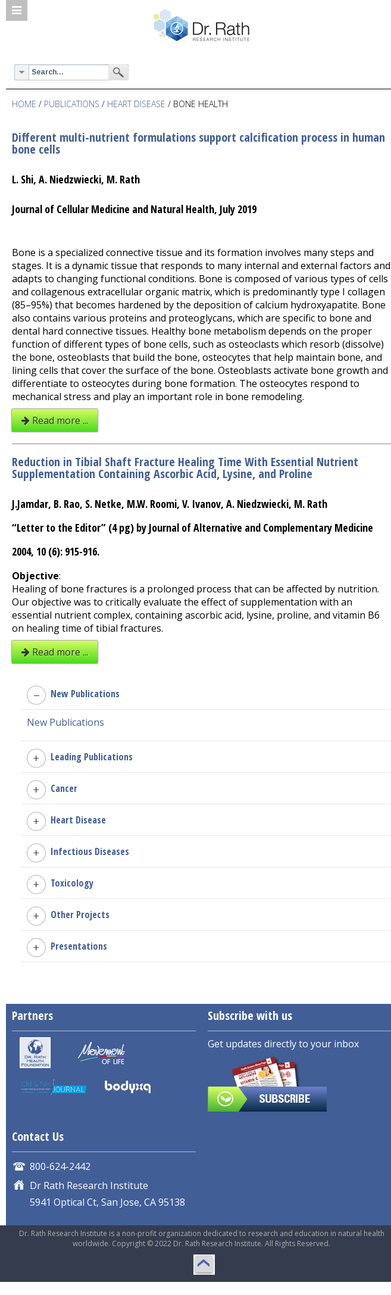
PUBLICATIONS (71, 104)
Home (24, 104)
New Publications (65, 722)
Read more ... (54, 420)
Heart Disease (136, 104)
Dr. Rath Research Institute (201, 28)
